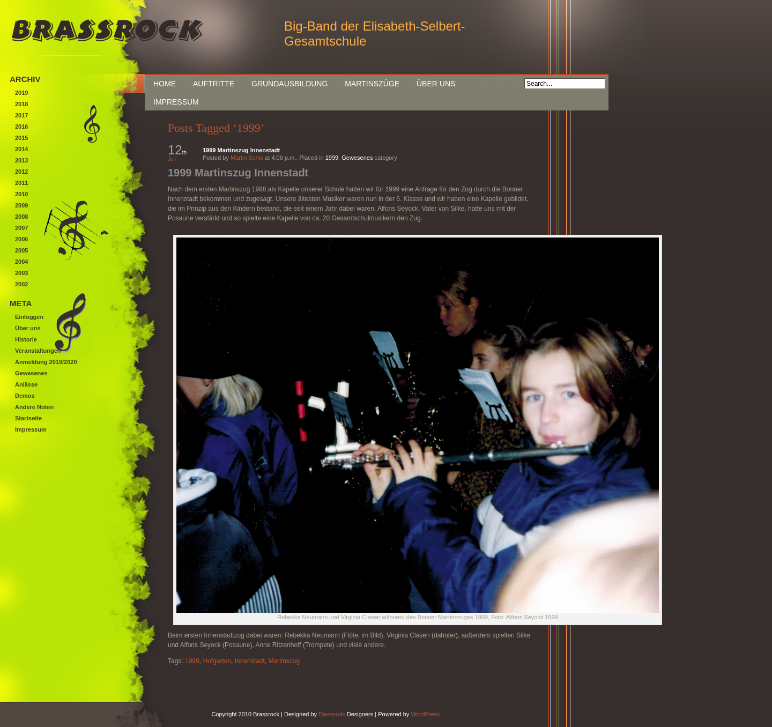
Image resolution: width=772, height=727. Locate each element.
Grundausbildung (289, 83)
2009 (21, 205)
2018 (21, 104)
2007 (21, 228)
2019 (21, 93)
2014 (21, 149)
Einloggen (29, 317)
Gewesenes (357, 157)
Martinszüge (372, 83)
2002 (21, 284)
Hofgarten (217, 661)
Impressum (176, 102)
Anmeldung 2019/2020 (46, 362)
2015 (21, 138)
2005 (21, 250)
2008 (21, 216)
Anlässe (26, 384)
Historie (26, 339)
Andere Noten (34, 407)
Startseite (28, 418)
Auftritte (213, 83)
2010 (21, 194)
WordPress (425, 714)
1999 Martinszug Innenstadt (241, 150)
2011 (21, 183)
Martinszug (284, 661)
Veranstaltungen (38, 350)
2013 (21, 160)
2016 (21, 126)
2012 (21, 171)
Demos (25, 395)
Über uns (436, 83)
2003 (21, 273)
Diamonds (331, 714)
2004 (21, 261)
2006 (21, 239)
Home (164, 83)
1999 (331, 157)
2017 (21, 115)
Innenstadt (250, 661)
